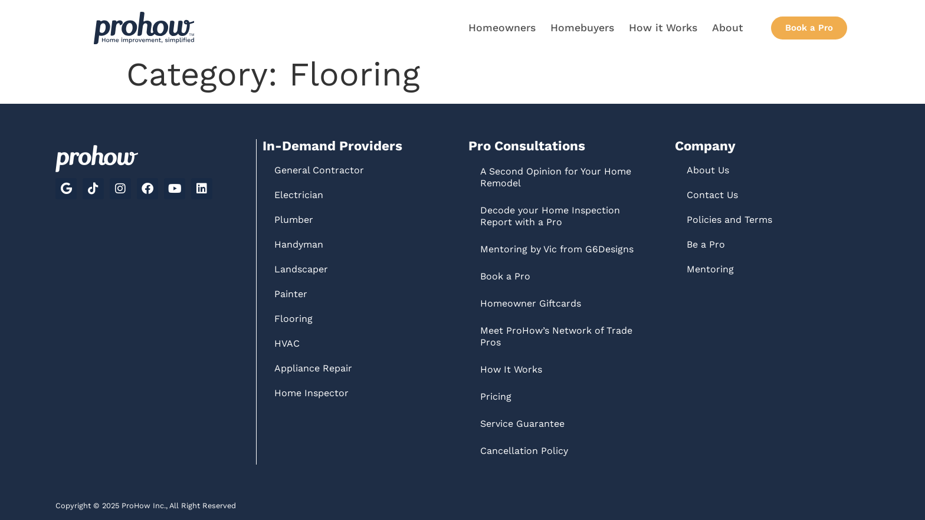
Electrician (298, 194)
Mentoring (710, 269)
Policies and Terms (729, 219)
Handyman (298, 244)
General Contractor (319, 170)
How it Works (663, 28)
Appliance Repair (313, 368)
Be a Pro (706, 244)
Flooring (293, 318)
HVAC (287, 343)
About (727, 28)
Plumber (293, 219)
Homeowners (502, 28)
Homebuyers (582, 28)
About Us (708, 170)
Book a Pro (505, 276)
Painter (290, 294)
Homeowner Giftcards (530, 303)
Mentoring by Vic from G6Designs (557, 249)
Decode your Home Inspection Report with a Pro (550, 216)
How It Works (511, 369)
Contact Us (712, 194)
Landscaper (301, 269)
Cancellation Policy (524, 450)
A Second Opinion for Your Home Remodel (555, 177)
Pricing (495, 396)
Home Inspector (311, 393)
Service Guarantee (522, 423)
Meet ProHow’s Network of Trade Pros (556, 336)
